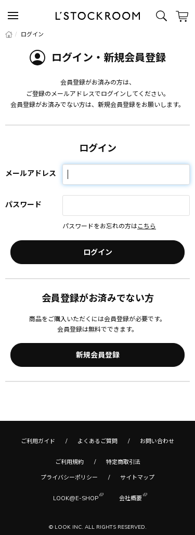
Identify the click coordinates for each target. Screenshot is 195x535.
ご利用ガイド (38, 441)
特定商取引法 (123, 461)
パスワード (23, 204)
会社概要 (130, 497)
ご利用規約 (69, 461)
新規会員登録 (98, 355)
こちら (146, 226)
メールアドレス (30, 173)
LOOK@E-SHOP (75, 497)
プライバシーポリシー (69, 477)
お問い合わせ (157, 441)
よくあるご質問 (97, 441)
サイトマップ (137, 477)
